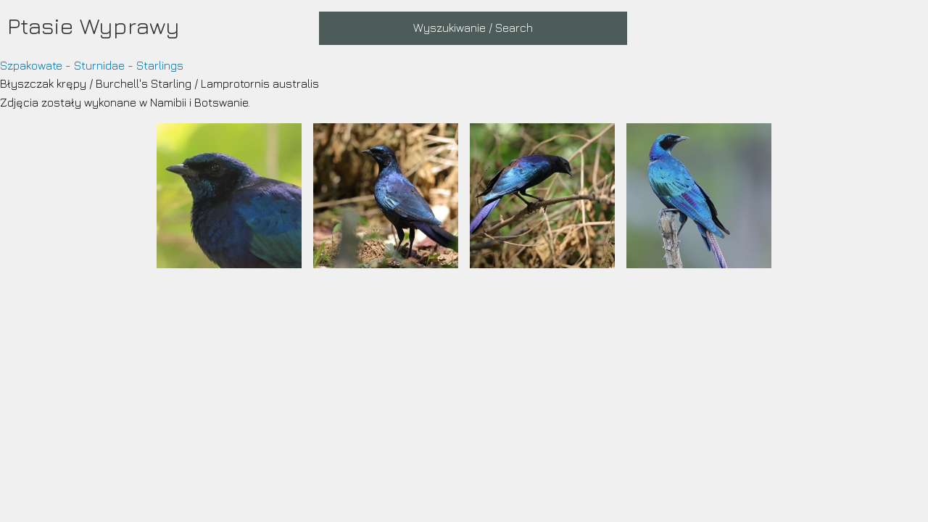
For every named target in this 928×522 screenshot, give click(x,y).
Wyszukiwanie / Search (473, 27)
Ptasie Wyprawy (93, 25)
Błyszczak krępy (43, 83)
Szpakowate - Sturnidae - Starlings (91, 65)
